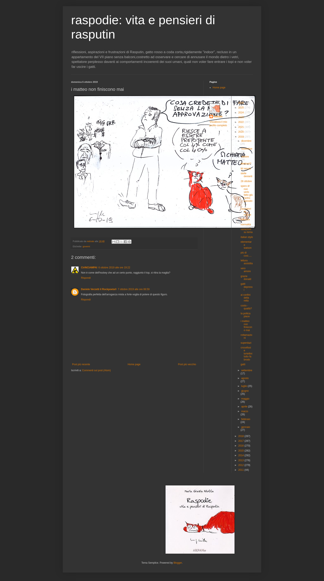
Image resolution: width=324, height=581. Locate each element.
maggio (245, 398)
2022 (241, 122)
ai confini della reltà (245, 297)
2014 (241, 455)
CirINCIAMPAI (89, 267)
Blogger (178, 562)
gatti (243, 364)
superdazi (246, 342)
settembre (246, 370)
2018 (241, 436)
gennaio (245, 427)
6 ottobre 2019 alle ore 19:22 (114, 267)
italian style (247, 237)
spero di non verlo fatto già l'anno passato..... (247, 195)
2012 (241, 465)
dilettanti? (246, 163)
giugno (245, 390)
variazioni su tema (247, 231)
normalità (246, 224)
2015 (241, 450)
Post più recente (81, 364)
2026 (241, 102)
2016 (241, 445)
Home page (134, 364)
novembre (246, 148)
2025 (241, 107)
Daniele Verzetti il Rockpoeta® (99, 289)
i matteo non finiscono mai (246, 325)
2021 (241, 127)
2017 (241, 440)
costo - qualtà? (246, 307)
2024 (241, 112)
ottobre (245, 156)
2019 (241, 136)
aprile (244, 406)
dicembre (246, 140)
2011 (241, 469)
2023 (241, 117)
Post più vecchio (187, 364)
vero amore (246, 270)
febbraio (245, 419)
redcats (218, 116)
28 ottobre (246, 181)
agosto (245, 378)
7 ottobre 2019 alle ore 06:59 (133, 289)
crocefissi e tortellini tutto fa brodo (246, 353)
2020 (241, 131)
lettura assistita (247, 262)
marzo (244, 411)
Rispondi (86, 277)
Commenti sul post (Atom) (96, 370)
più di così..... (246, 254)
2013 (241, 460)
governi (86, 246)
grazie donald (246, 278)
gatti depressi (247, 286)
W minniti (246, 168)
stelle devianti (246, 175)
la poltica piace (245, 315)
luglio (244, 386)
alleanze (245, 219)
